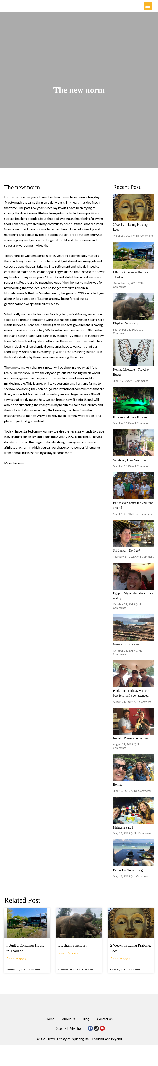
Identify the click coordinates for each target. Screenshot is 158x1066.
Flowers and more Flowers (130, 423)
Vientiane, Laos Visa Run (129, 465)
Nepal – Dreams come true (130, 742)
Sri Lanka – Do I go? (127, 555)
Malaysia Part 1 (123, 831)
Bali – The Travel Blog (128, 874)
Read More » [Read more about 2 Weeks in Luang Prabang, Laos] (121, 962)
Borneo (118, 788)
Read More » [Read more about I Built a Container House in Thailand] (17, 962)
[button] (148, 9)
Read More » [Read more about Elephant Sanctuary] (69, 956)
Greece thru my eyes (126, 649)
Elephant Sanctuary (126, 329)
